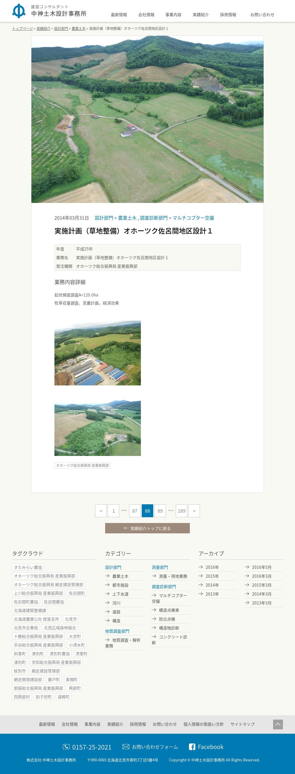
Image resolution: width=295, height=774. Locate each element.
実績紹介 (201, 14)
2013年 (212, 594)
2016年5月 (262, 567)
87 (134, 510)
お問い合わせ (262, 14)
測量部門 (160, 567)
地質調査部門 (117, 631)
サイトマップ (242, 724)
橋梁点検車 (169, 610)
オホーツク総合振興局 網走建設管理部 (48, 584)
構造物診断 (169, 628)
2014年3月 (262, 594)
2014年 (212, 585)
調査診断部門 (154, 217)
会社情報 (146, 14)
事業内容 (173, 14)
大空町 (75, 636)
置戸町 (54, 679)
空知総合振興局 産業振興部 (56, 662)
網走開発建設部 (28, 679)
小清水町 (77, 645)
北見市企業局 (26, 627)
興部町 (75, 688)
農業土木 (128, 217)
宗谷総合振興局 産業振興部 (38, 645)
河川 (116, 603)
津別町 (38, 653)
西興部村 (22, 696)
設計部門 (104, 217)
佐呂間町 (77, 593)
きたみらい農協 (28, 567)
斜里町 (20, 653)
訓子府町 (44, 696)
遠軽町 (64, 696)
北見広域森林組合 (60, 627)
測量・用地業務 (173, 576)
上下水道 (120, 594)
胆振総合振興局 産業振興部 (38, 688)
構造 (116, 620)
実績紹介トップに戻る (150, 528)
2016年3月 (262, 576)
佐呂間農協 (54, 601)
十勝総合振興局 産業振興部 (38, 636)
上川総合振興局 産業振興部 (38, 593)
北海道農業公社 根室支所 (36, 619)
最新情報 (119, 14)
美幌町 (72, 679)
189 (182, 510)
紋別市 (20, 671)
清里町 (81, 653)
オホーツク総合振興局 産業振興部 (82, 465)
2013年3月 (262, 603)
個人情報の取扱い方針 (204, 724)
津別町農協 (60, 653)
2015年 (212, 576)
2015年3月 (262, 585)
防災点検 (167, 619)
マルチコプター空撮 (193, 217)
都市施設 (120, 585)
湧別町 (20, 662)
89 (160, 510)
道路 (116, 612)
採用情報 (228, 14)
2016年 (212, 567)
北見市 (71, 619)
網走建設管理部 (46, 671)
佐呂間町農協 (26, 601)
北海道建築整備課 (30, 610)
